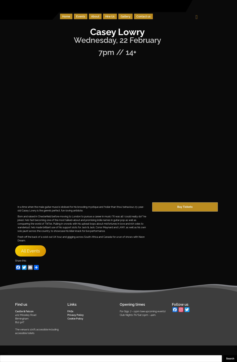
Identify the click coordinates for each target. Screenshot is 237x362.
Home (66, 16)
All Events (30, 250)
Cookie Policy (75, 318)
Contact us (143, 16)
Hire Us (110, 16)
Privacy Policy (75, 315)
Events (80, 16)
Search (4, 353)
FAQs (70, 311)
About (95, 16)
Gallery (125, 16)
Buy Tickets (185, 206)
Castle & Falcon (24, 311)
